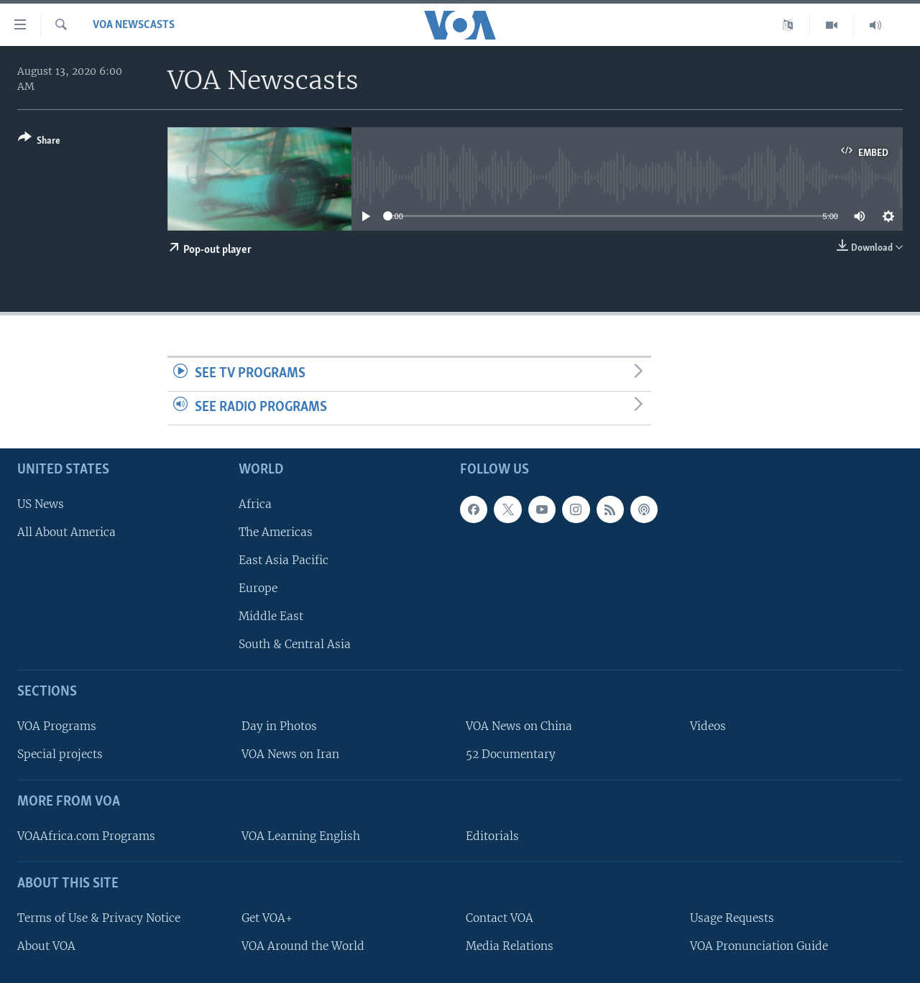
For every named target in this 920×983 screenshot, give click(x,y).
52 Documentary (511, 754)
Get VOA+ (267, 917)
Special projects (60, 754)
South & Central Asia (295, 644)
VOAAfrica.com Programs (86, 836)
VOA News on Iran (290, 754)
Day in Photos (279, 726)
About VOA (46, 945)
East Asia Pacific (283, 560)
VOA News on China (519, 726)
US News (40, 503)
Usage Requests (732, 917)
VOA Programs (56, 726)
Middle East (271, 616)
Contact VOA (499, 917)
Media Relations (509, 945)
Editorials (492, 836)
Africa (255, 503)
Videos (708, 726)
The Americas (276, 531)
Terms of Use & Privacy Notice (98, 917)
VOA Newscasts (134, 25)
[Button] (39, 142)
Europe (258, 588)
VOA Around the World (303, 945)
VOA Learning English (301, 836)
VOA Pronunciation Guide (759, 945)
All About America (66, 531)
